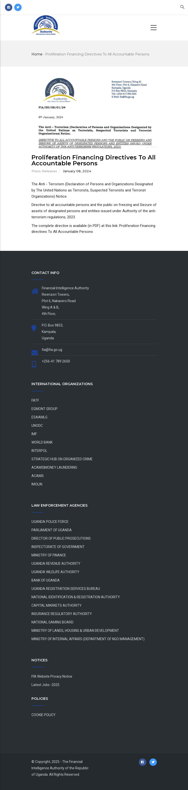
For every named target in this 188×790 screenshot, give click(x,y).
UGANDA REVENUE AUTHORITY (55, 564)
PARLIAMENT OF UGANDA (51, 530)
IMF (34, 434)
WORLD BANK (42, 442)
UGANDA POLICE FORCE (50, 522)
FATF (35, 400)
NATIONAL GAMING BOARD (52, 622)
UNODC (37, 426)
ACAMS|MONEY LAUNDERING (54, 467)
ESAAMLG (39, 417)
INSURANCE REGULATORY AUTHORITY (61, 614)
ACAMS (37, 476)
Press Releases (44, 171)
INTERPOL (39, 451)
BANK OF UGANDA (45, 580)
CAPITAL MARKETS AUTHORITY (56, 605)
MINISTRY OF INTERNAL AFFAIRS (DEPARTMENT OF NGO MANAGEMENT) (88, 639)
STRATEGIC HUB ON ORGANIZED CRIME (62, 459)
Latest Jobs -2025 (45, 685)
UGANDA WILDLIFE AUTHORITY (55, 572)
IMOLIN (36, 484)
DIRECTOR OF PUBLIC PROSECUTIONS (61, 538)
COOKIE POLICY (43, 715)
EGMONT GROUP (44, 409)
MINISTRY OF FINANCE (48, 555)
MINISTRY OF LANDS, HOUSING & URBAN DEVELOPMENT (75, 631)
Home (37, 54)
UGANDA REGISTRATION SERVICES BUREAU (65, 589)
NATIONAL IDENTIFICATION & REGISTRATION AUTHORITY (75, 597)
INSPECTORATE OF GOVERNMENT (58, 547)
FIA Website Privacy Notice (51, 676)
